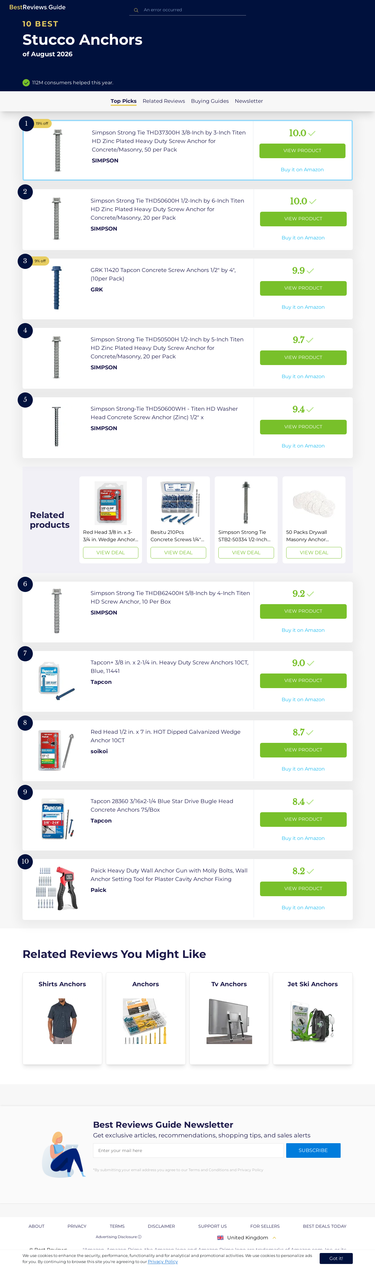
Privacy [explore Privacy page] (77, 1226)
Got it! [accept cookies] (336, 1258)
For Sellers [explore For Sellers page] (265, 1226)
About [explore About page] (36, 1226)
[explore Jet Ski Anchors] (313, 1018)
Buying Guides (210, 101)
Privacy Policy (163, 1261)
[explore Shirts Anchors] (62, 1018)
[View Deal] (110, 519)
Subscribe (313, 1150)
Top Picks (124, 101)
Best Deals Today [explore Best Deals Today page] (324, 1226)
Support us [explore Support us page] (212, 1226)
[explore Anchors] (146, 1018)
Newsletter (249, 101)
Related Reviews (164, 101)
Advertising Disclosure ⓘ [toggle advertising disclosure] (118, 1236)
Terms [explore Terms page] (117, 1226)
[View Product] (188, 150)
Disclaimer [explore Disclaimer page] (161, 1226)
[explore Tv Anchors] (229, 1018)
